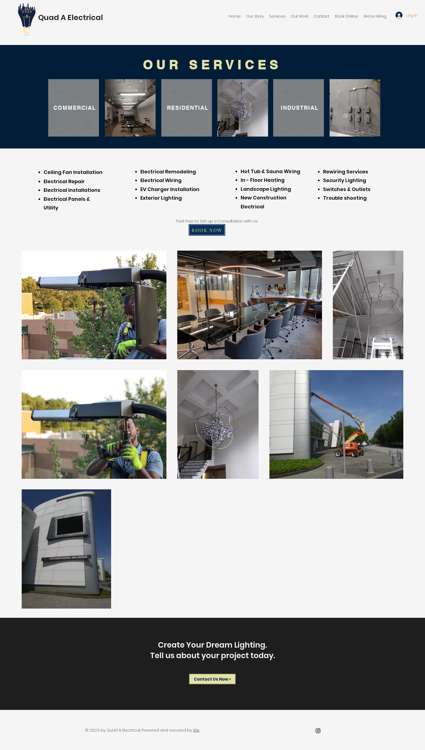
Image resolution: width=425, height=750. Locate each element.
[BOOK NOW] (207, 230)
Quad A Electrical (70, 17)
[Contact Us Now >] (212, 679)
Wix (196, 730)
